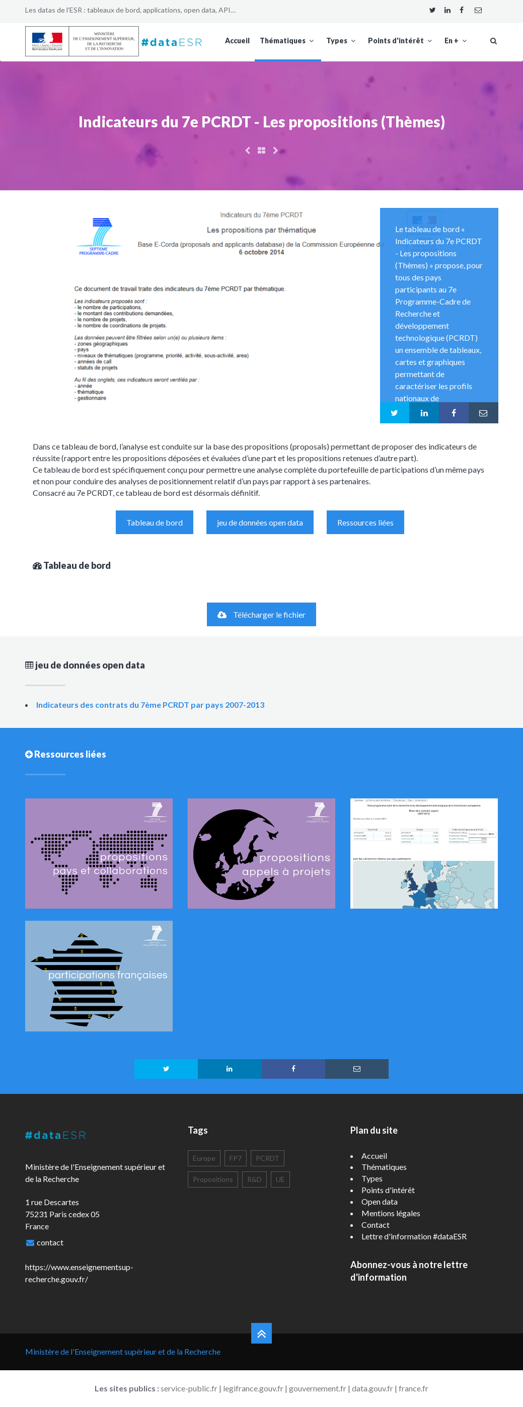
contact (50, 1242)
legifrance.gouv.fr (253, 1388)
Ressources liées (365, 522)
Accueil (237, 40)
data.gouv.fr (372, 1388)
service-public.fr (189, 1388)
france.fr (413, 1388)
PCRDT (267, 1158)
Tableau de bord (154, 522)
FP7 (236, 1158)
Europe (204, 1158)
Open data (379, 1201)
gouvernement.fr (317, 1388)
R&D (254, 1179)
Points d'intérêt (401, 40)
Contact (375, 1224)
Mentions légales (390, 1213)
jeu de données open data (260, 522)
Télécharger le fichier (261, 614)
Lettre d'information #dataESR (414, 1236)
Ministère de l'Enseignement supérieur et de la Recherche (122, 1351)
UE (280, 1179)
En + (456, 40)
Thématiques (288, 40)
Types (342, 40)
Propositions (213, 1179)
